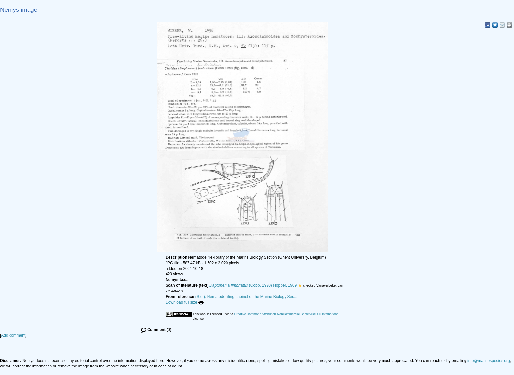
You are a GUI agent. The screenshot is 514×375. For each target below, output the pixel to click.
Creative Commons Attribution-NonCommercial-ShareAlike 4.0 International (286, 314)
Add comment (13, 335)
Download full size (185, 302)
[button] (300, 285)
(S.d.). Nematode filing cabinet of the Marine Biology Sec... (246, 296)
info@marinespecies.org (488, 360)
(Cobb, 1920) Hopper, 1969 (253, 285)
